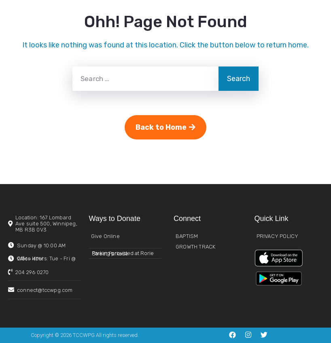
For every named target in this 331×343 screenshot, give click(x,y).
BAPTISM (187, 236)
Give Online (105, 236)
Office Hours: (46, 258)
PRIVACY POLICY (278, 236)
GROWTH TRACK (195, 247)
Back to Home (165, 127)
